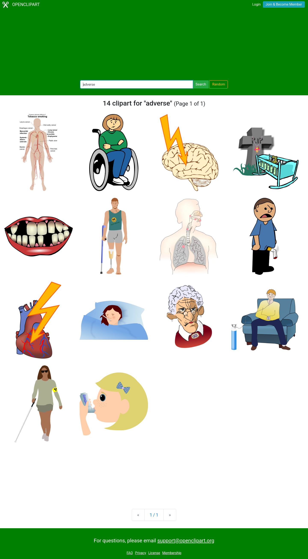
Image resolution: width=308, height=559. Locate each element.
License (154, 553)
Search (200, 84)
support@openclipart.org (185, 541)
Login (256, 4)
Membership (171, 553)
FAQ (130, 553)
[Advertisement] (154, 45)
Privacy (140, 553)
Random (218, 84)
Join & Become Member (284, 4)
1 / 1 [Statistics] (154, 515)
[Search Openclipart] (136, 84)
